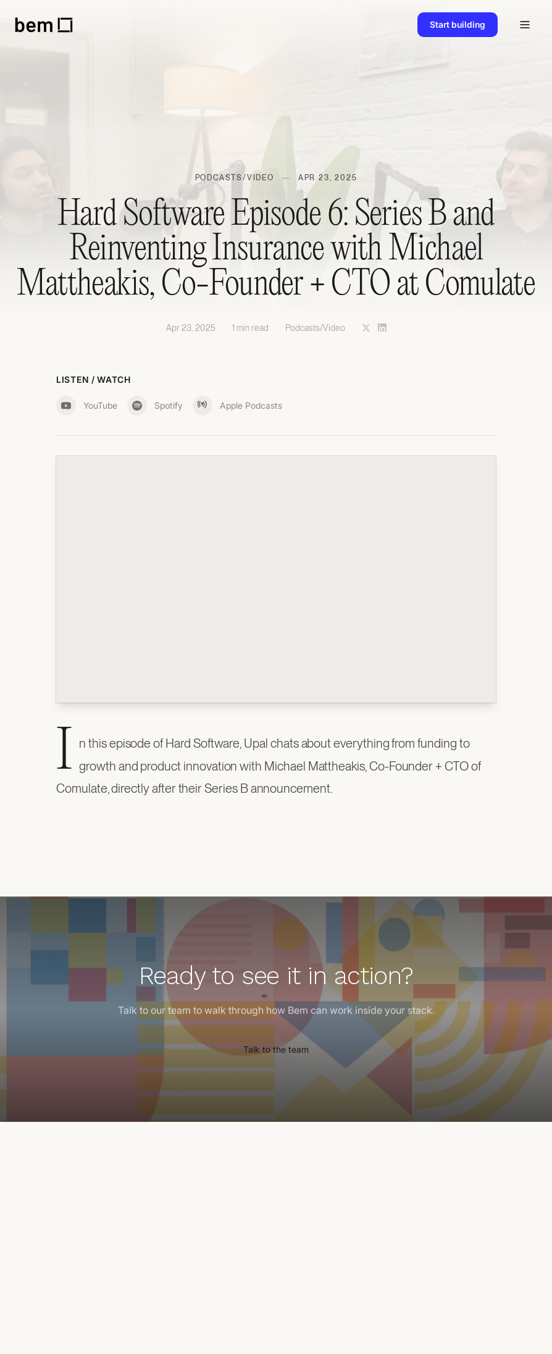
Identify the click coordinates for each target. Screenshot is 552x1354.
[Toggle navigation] (524, 24)
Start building (457, 24)
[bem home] (44, 25)
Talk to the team (276, 1049)
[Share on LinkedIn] (382, 328)
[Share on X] (366, 328)
